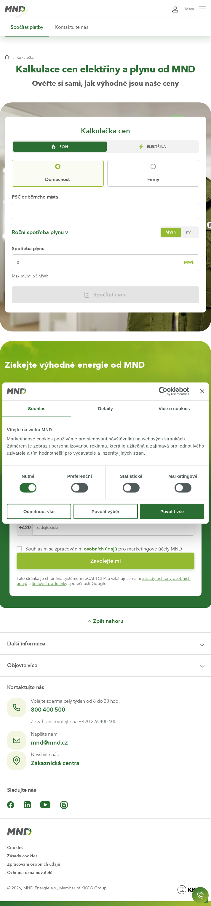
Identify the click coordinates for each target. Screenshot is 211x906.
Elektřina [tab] (152, 147)
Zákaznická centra (55, 763)
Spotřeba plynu (28, 248)
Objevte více (22, 665)
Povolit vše (172, 511)
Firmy (153, 179)
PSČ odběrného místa (35, 197)
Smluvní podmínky (49, 583)
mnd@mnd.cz (49, 742)
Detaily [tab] (105, 408)
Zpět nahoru (105, 621)
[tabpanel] (105, 248)
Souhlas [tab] (36, 408)
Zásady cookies (22, 856)
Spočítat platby (27, 27)
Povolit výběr (105, 511)
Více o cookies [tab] (174, 408)
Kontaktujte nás (71, 27)
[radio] (170, 232)
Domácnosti (58, 179)
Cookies (15, 847)
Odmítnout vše (39, 511)
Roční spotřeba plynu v (40, 232)
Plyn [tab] (59, 147)
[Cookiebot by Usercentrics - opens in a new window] (163, 391)
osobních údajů (100, 549)
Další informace (26, 643)
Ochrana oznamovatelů (29, 872)
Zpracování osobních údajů (33, 864)
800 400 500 (48, 709)
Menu (195, 9)
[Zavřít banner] (202, 391)
